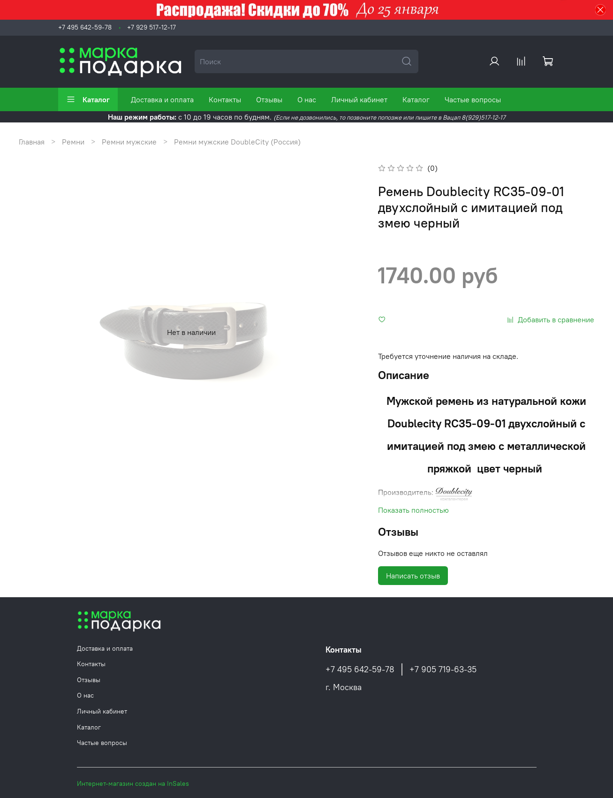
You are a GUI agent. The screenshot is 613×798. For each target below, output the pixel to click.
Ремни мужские (129, 141)
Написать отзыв (413, 575)
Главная (32, 141)
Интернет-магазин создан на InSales (133, 783)
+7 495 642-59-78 (85, 27)
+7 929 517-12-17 (151, 27)
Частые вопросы (473, 99)
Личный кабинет (359, 99)
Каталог (88, 99)
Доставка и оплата (162, 99)
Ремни (73, 141)
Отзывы (269, 99)
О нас (306, 99)
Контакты (225, 99)
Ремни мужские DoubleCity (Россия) (237, 141)
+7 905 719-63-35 (443, 669)
